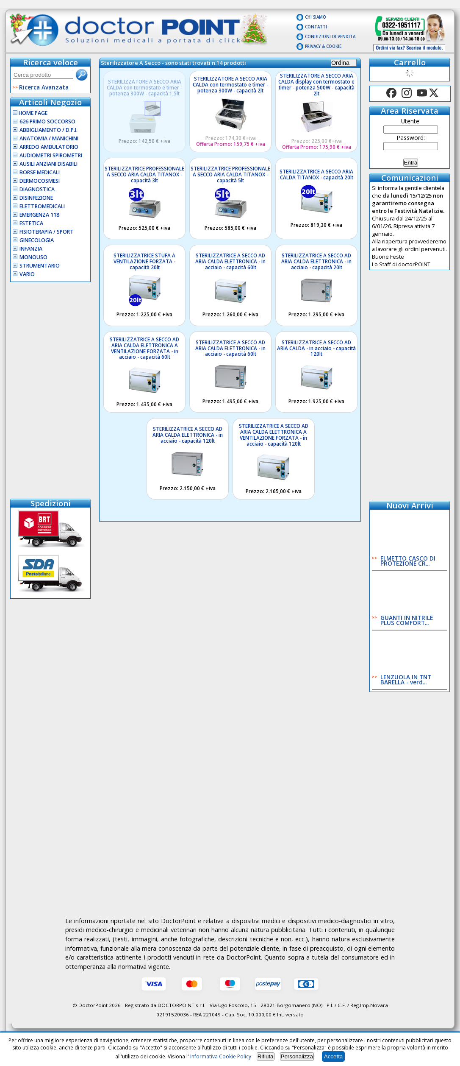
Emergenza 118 (39, 214)
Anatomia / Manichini (48, 138)
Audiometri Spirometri (50, 155)
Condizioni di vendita (330, 36)
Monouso (33, 257)
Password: (411, 138)
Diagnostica (37, 189)
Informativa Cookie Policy (220, 1056)
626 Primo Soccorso (47, 121)
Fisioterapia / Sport (46, 231)
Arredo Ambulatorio (48, 147)
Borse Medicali (39, 172)
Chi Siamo (315, 17)
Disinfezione (36, 197)
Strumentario (39, 265)
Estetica (31, 223)
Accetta (333, 1056)
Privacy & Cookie (323, 46)
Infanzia (30, 248)
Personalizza (297, 1056)
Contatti (316, 27)
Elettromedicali (42, 206)
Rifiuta (266, 1056)
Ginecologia (36, 240)
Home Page (30, 113)
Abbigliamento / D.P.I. (48, 130)
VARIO (27, 274)
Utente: (411, 121)
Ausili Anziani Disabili (48, 163)
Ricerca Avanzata (44, 87)
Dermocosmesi (39, 180)
